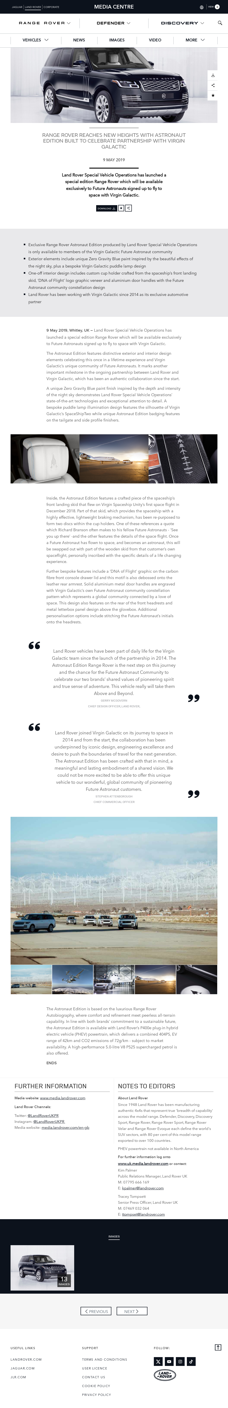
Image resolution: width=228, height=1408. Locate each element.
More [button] (195, 40)
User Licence (94, 1368)
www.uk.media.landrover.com (143, 1163)
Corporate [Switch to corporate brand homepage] (51, 7)
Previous (7, 979)
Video (155, 40)
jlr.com (18, 1377)
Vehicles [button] (36, 40)
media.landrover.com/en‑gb (65, 1127)
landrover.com (26, 1359)
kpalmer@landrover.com (143, 1188)
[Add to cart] (121, 208)
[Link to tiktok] (191, 1361)
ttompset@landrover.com (143, 1214)
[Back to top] (218, 1347)
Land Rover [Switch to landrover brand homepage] (33, 7)
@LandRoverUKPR (43, 1115)
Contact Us (93, 1377)
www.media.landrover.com (62, 1097)
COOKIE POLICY (96, 1386)
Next (221, 979)
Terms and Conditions (104, 1359)
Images (117, 40)
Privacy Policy (96, 1394)
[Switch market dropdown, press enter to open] (201, 7)
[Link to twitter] (158, 1361)
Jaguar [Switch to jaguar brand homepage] (17, 7)
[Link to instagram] (180, 1361)
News (79, 40)
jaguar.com (23, 1368)
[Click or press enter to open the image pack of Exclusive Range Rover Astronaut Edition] (42, 1267)
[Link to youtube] (169, 1361)
